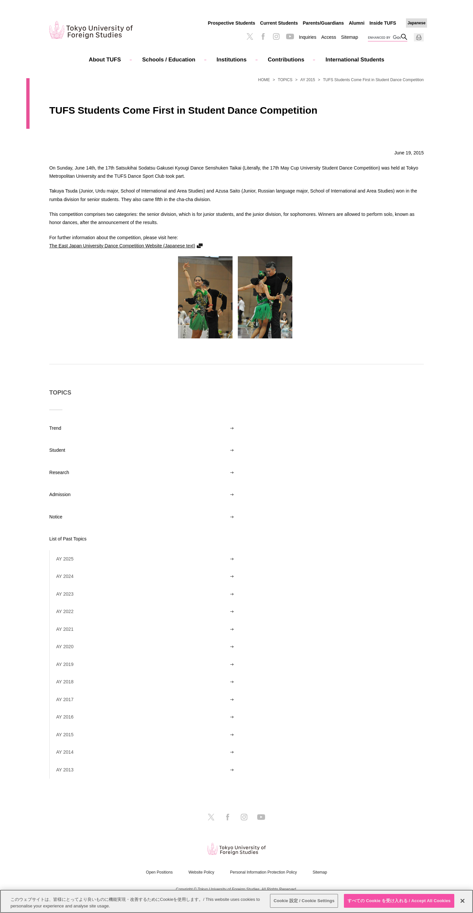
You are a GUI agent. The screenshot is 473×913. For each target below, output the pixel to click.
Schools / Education (168, 60)
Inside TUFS (383, 23)
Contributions (286, 60)
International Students (355, 60)
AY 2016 (65, 716)
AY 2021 (65, 629)
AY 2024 (65, 576)
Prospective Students (231, 23)
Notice (55, 516)
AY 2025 (65, 558)
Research (59, 472)
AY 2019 (65, 664)
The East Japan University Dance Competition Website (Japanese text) (122, 245)
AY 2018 (65, 681)
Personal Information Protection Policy (263, 872)
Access (328, 37)
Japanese (417, 23)
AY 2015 (307, 80)
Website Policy (201, 872)
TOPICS (285, 80)
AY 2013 (65, 769)
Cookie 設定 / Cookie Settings (304, 900)
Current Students (279, 23)
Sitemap (349, 37)
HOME (264, 80)
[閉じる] (462, 901)
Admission (60, 494)
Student (57, 450)
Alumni (357, 23)
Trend (55, 428)
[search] (384, 38)
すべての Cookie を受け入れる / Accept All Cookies (399, 900)
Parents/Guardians (323, 23)
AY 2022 (65, 611)
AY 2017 (65, 699)
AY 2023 (65, 594)
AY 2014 (65, 752)
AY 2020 (65, 646)
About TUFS (105, 60)
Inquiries (307, 37)
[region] (236, 901)
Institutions (231, 60)
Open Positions (159, 872)
